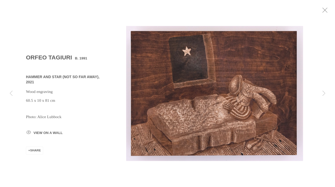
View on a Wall (44, 135)
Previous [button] (11, 93)
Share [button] (35, 152)
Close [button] (328, 12)
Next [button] (324, 93)
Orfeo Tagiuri (49, 59)
